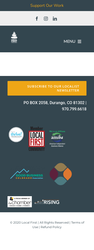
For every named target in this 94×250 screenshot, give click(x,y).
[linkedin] (55, 19)
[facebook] (37, 19)
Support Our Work (47, 5)
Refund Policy (51, 227)
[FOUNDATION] (14, 32)
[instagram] (46, 19)
